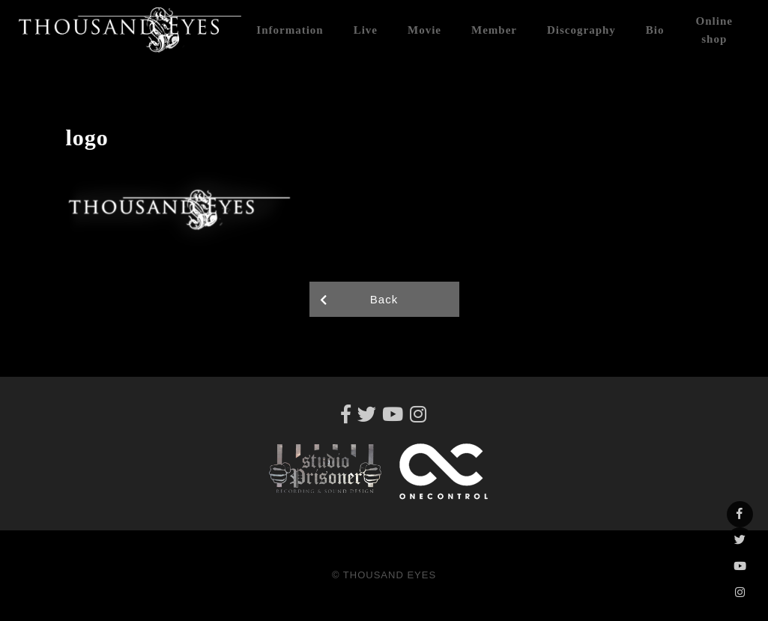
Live (366, 30)
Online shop (714, 30)
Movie (424, 30)
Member (494, 30)
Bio (655, 30)
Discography (581, 30)
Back (384, 299)
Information (289, 30)
